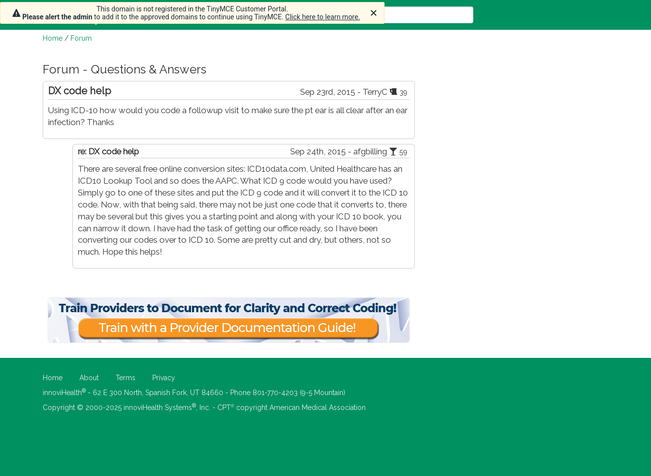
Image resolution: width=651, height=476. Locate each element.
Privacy (163, 378)
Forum (81, 38)
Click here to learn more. (322, 17)
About (89, 378)
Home (53, 38)
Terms (125, 378)
